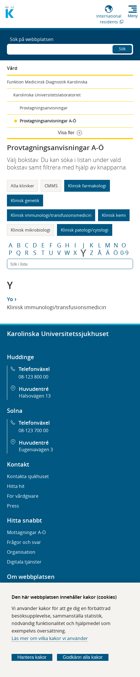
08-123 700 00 (33, 430)
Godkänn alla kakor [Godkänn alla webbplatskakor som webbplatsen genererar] (83, 657)
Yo (10, 299)
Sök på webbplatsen (32, 39)
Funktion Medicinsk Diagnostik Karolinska (47, 82)
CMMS (51, 186)
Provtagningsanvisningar (44, 108)
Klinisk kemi (114, 215)
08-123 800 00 (33, 377)
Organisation (21, 552)
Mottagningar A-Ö (26, 532)
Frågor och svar (24, 542)
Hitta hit (16, 486)
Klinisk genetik (25, 200)
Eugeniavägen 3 (36, 449)
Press (13, 506)
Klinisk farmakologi (87, 186)
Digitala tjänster (24, 562)
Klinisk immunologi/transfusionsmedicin (51, 215)
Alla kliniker (22, 186)
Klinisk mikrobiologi (30, 230)
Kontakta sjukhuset (28, 476)
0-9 (124, 252)
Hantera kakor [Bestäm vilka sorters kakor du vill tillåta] (32, 657)
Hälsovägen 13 (35, 396)
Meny (133, 16)
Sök (122, 48)
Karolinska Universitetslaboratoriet (47, 95)
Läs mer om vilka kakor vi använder (50, 638)
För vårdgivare (22, 496)
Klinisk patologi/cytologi (84, 230)
